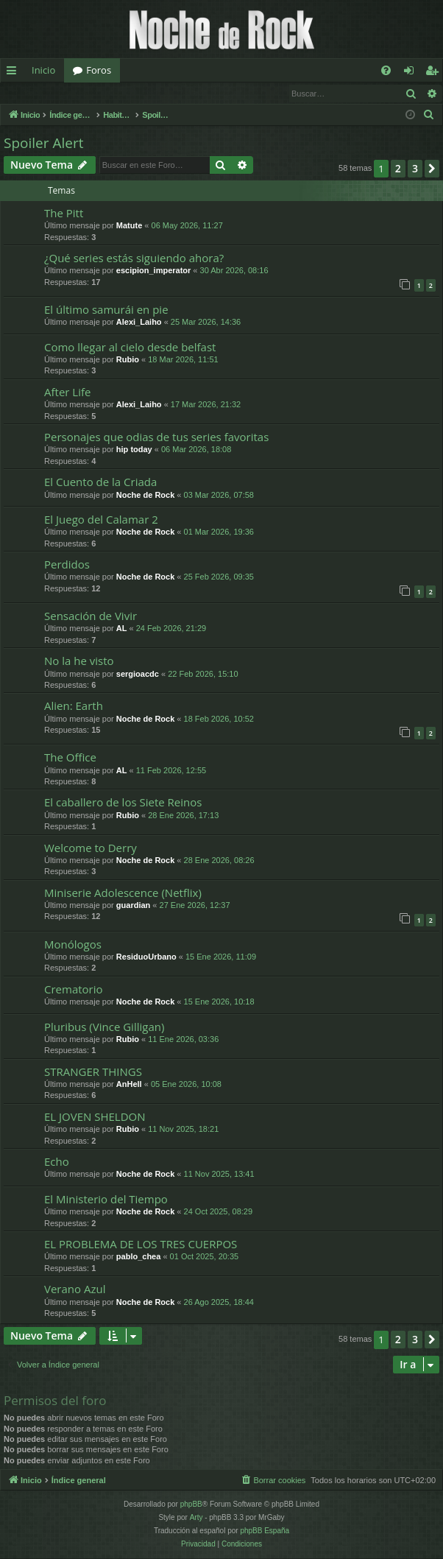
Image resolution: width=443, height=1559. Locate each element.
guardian (133, 905)
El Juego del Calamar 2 (101, 520)
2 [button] (398, 169)
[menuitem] (386, 70)
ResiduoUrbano (146, 957)
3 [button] (415, 169)
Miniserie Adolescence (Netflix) (123, 893)
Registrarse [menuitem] (435, 72)
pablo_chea (138, 1257)
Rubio (127, 360)
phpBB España (264, 1531)
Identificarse (38, 93)
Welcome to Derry (90, 848)
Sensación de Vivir (90, 616)
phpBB (191, 1505)
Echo (56, 1162)
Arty (196, 1518)
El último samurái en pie (106, 310)
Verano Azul (74, 1289)
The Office (70, 757)
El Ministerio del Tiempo (106, 1199)
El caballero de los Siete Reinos (123, 802)
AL (121, 628)
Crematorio (73, 989)
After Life (67, 392)
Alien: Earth (73, 706)
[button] (432, 169)
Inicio (43, 70)
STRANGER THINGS (93, 1072)
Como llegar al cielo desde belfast (130, 347)
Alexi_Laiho (139, 322)
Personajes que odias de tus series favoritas (156, 437)
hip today (134, 450)
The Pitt (63, 213)
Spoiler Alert (43, 143)
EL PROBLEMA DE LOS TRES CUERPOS (140, 1244)
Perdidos (67, 564)
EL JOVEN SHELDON (95, 1117)
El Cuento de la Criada (100, 482)
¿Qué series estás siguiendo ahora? (134, 258)
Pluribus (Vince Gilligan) (104, 1027)
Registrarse (108, 93)
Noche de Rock (145, 495)
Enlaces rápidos (14, 72)
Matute (129, 226)
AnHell (129, 1084)
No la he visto (79, 661)
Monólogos (73, 944)
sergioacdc (137, 674)
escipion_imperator (153, 271)
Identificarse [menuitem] (412, 72)
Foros (98, 70)
